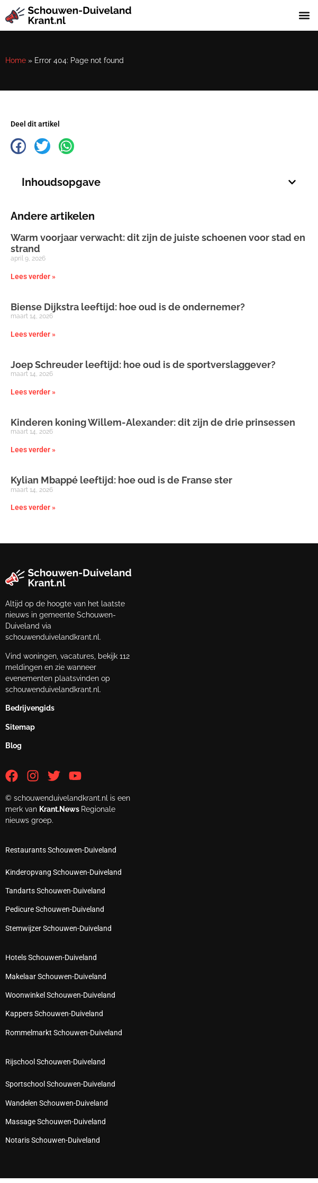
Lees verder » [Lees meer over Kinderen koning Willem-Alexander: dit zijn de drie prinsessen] (33, 449)
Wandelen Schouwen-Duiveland (56, 1103)
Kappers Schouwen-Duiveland (54, 1013)
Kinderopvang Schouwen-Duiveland (63, 872)
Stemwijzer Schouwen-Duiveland (58, 928)
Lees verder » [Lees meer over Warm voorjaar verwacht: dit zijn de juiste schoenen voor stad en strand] (33, 276)
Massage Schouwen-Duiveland (55, 1121)
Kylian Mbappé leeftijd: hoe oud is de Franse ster (121, 480)
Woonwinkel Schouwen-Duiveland (60, 995)
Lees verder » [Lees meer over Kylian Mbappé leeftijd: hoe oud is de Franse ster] (33, 507)
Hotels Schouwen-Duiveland (51, 957)
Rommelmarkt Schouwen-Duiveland (63, 1032)
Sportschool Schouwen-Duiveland (60, 1084)
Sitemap (20, 727)
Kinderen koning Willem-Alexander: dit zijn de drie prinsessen (153, 422)
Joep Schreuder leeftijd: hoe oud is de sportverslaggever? (143, 364)
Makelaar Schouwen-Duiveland (55, 976)
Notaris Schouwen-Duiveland (52, 1140)
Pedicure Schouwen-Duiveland (54, 909)
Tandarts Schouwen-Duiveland (55, 890)
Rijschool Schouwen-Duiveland (55, 1061)
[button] (304, 15)
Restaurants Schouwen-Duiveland (60, 850)
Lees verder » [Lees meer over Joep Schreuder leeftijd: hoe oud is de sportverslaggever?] (33, 392)
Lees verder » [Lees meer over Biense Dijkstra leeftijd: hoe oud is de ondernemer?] (33, 334)
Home (15, 60)
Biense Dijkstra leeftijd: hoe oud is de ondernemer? (128, 306)
